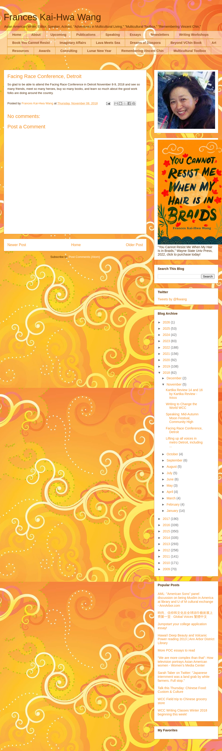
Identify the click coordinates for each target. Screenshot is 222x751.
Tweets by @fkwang (172, 299)
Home (16, 34)
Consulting (68, 51)
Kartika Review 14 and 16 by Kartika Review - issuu (184, 394)
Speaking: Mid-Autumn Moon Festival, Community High (182, 418)
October (172, 454)
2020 (167, 360)
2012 (167, 550)
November (174, 384)
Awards (44, 51)
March (171, 498)
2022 (167, 347)
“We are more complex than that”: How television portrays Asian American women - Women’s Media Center (185, 661)
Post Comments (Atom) (84, 257)
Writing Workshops (194, 34)
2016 (167, 525)
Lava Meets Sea (108, 43)
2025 (167, 328)
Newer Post (16, 245)
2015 (167, 531)
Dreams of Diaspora (145, 43)
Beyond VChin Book (186, 43)
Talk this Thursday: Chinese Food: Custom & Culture (182, 690)
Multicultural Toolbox (189, 51)
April (170, 492)
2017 (167, 519)
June (170, 479)
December (174, 378)
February (173, 504)
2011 (167, 556)
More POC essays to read (176, 650)
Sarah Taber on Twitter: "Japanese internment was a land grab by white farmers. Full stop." (184, 676)
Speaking (112, 34)
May (169, 485)
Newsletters (160, 34)
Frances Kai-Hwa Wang (52, 17)
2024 (167, 335)
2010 (167, 563)
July (169, 473)
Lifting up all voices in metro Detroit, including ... (184, 442)
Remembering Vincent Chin (142, 51)
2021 (167, 354)
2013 (167, 544)
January (172, 511)
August (171, 466)
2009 (167, 569)
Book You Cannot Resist (31, 43)
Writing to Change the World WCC (181, 406)
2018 (167, 372)
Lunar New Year (99, 51)
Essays (135, 34)
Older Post (134, 245)
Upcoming (58, 34)
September (174, 460)
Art (214, 43)
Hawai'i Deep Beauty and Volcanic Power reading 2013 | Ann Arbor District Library (186, 639)
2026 (167, 322)
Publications (86, 34)
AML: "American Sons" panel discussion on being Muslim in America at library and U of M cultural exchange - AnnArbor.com (185, 599)
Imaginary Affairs (73, 43)
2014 (167, 538)
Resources (20, 51)
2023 (167, 341)
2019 (167, 366)
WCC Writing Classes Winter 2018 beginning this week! (182, 712)
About (35, 34)
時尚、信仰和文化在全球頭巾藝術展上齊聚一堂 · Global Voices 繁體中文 (185, 614)
